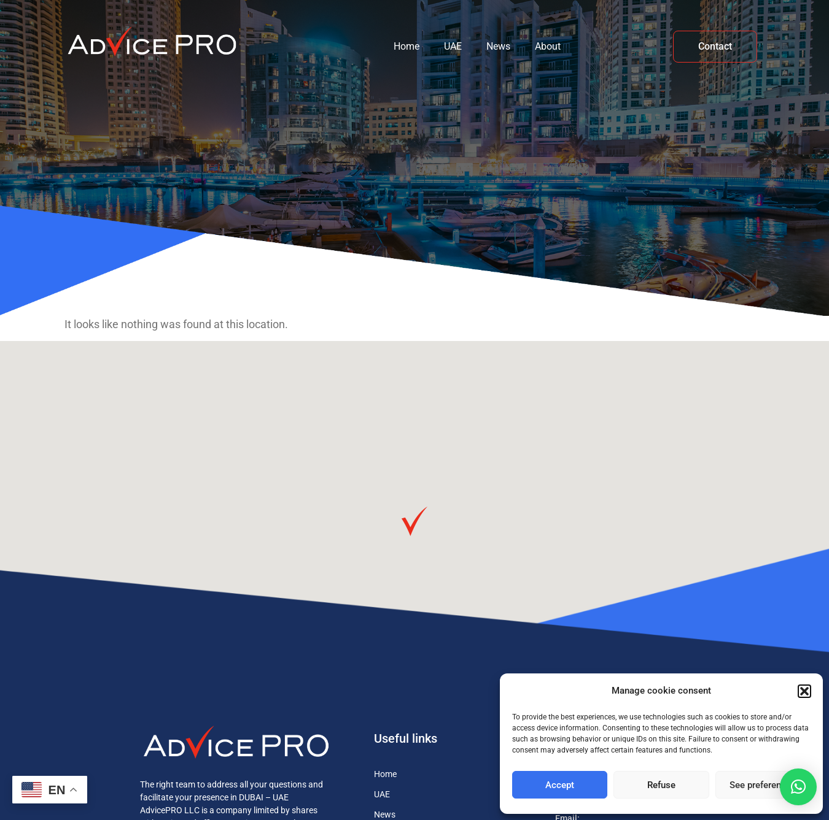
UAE (453, 46)
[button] (804, 691)
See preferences (763, 785)
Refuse (661, 785)
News (498, 46)
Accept (559, 785)
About (548, 46)
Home (406, 46)
